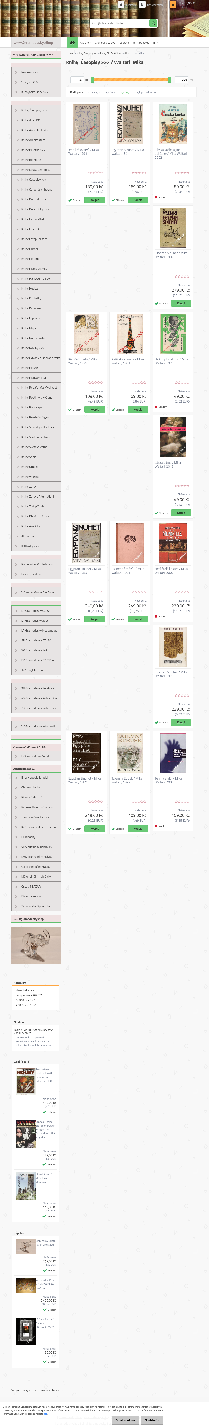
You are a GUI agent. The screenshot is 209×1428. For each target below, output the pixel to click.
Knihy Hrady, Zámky (34, 268)
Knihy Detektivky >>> (35, 209)
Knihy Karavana (31, 308)
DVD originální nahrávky (36, 856)
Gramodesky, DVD (105, 42)
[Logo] (38, 23)
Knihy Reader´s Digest (35, 417)
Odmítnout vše (123, 1420)
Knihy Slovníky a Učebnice (38, 427)
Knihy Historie (30, 258)
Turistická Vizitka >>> (35, 817)
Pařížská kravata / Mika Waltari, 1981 (128, 361)
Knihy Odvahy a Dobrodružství (41, 357)
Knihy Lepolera (31, 318)
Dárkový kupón (31, 896)
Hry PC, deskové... (32, 574)
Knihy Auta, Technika (34, 130)
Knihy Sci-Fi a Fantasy (35, 437)
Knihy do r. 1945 (31, 120)
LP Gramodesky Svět (34, 620)
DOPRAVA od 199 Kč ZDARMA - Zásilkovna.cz (34, 1031)
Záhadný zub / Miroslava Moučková (44, 1178)
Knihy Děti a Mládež (34, 219)
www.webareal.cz (52, 1390)
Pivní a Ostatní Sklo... (35, 797)
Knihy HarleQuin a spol (36, 278)
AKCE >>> (85, 42)
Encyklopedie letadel (34, 777)
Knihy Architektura (33, 139)
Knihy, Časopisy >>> (34, 110)
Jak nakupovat (141, 42)
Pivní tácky (28, 837)
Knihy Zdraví (29, 486)
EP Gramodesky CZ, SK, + (37, 660)
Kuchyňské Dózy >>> (35, 92)
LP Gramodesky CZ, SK (36, 610)
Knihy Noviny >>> (32, 347)
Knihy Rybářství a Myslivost (39, 387)
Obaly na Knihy (31, 787)
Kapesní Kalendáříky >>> (37, 807)
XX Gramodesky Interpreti (38, 726)
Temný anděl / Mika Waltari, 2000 (168, 780)
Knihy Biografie (31, 159)
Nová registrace (154, 5)
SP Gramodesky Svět (35, 650)
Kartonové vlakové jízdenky (39, 827)
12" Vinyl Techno (32, 670)
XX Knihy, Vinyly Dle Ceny (37, 592)
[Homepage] (73, 42)
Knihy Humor (29, 248)
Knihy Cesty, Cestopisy (35, 169)
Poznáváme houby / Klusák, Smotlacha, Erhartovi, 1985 (45, 1075)
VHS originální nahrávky (36, 846)
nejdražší (110, 92)
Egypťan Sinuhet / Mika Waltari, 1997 (171, 255)
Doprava (124, 42)
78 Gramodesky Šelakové (37, 688)
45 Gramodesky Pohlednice (39, 698)
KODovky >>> (30, 546)
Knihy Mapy (28, 328)
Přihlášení (129, 5)
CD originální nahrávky (35, 866)
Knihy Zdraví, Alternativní (37, 496)
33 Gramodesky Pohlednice (39, 708)
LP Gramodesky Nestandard (39, 630)
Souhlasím (151, 1420)
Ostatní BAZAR (31, 886)
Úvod (71, 53)
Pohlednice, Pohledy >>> (37, 564)
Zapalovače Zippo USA (35, 906)
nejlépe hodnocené (146, 92)
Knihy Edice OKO (32, 229)
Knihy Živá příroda (33, 506)
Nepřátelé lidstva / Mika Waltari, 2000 (171, 571)
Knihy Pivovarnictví (33, 377)
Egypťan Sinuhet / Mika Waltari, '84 (128, 152)
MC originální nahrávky (36, 876)
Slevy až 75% (29, 82)
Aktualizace (28, 536)
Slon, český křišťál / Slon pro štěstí (46, 1243)
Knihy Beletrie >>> (33, 149)
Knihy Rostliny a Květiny (36, 397)
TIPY (155, 42)
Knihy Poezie (29, 367)
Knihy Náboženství (33, 338)
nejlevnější (94, 92)
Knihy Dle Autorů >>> (35, 516)
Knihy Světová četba (34, 447)
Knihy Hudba (29, 288)
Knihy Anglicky (30, 526)
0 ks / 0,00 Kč (186, 3)
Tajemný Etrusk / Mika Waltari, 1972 (127, 780)
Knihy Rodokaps (31, 407)
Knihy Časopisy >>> (34, 179)
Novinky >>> (29, 72)
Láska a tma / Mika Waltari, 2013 (168, 464)
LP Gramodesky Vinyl (35, 756)
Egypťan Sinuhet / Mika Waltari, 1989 (84, 780)
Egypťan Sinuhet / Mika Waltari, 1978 (171, 674)
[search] (153, 23)
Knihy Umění (29, 466)
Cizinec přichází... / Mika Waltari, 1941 (128, 571)
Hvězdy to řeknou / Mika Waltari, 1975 (172, 361)
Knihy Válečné (30, 476)
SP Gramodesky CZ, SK (36, 640)
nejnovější (125, 92)
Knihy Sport (28, 456)
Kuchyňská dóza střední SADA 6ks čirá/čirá (45, 1284)
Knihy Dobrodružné (33, 199)
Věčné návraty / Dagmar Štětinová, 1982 (45, 1323)
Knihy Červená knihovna (36, 189)
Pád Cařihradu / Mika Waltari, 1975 (82, 361)
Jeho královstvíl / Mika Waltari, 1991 (83, 152)
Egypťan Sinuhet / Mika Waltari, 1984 (84, 571)
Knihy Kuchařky (31, 298)
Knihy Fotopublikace (34, 239)
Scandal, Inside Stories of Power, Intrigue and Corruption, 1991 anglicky (45, 1129)
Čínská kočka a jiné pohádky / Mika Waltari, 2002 (171, 153)
